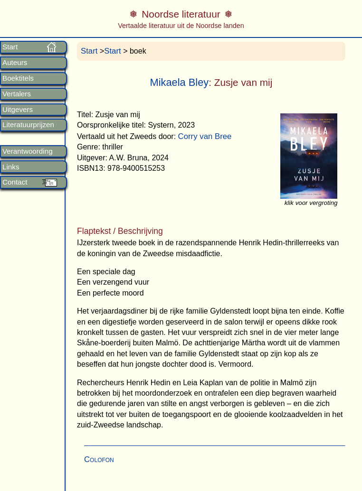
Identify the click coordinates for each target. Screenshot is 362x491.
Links (10, 167)
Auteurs (14, 62)
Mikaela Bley (179, 82)
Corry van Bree (205, 136)
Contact (14, 182)
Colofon (99, 459)
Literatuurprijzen (28, 125)
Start (10, 47)
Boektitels (18, 78)
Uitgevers (17, 109)
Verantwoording (27, 151)
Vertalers (16, 94)
